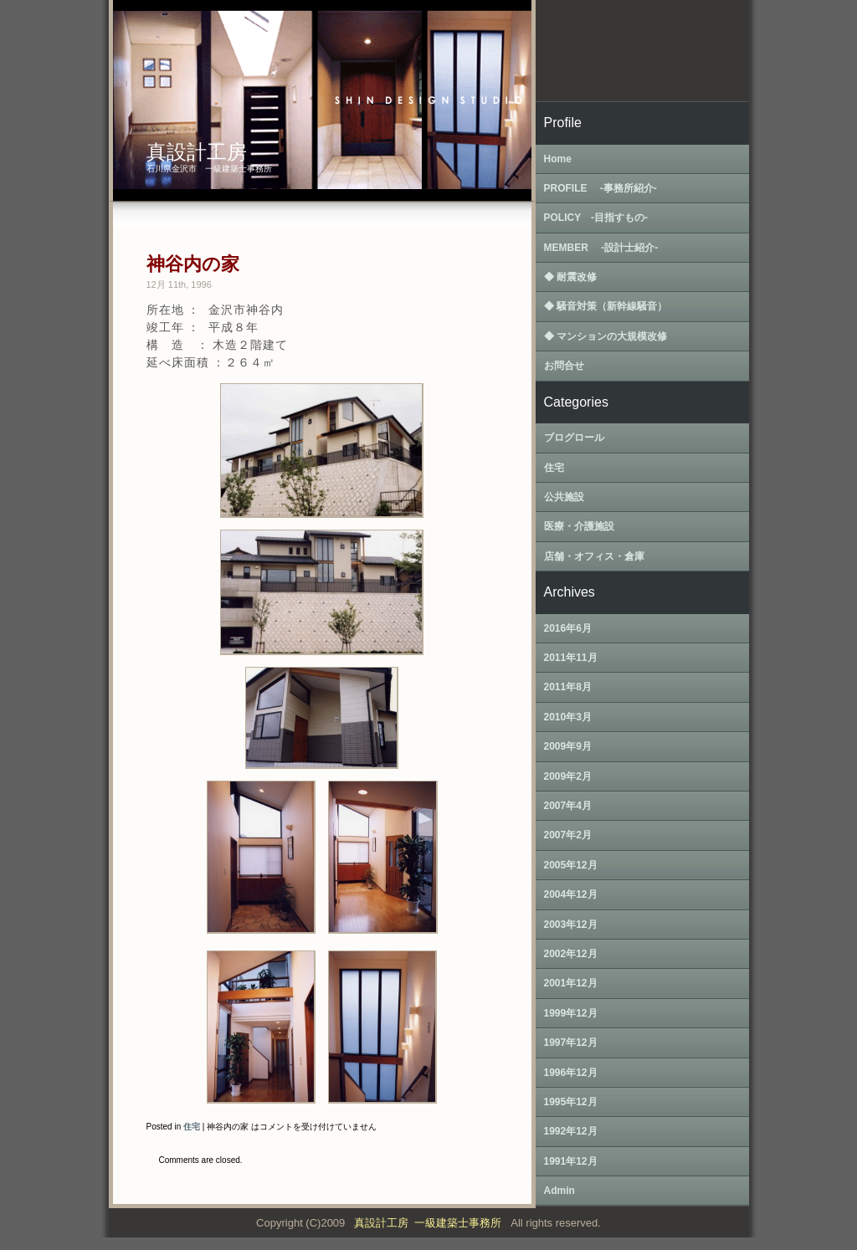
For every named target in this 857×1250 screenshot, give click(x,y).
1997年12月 (571, 1042)
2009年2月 (568, 776)
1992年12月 (571, 1131)
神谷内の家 (192, 264)
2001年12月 (571, 983)
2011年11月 (571, 657)
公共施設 (564, 497)
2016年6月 (568, 628)
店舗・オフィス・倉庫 (594, 556)
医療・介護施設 (579, 526)
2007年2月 (568, 835)
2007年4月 (568, 806)
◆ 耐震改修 (570, 277)
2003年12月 (571, 924)
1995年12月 (571, 1102)
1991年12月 (571, 1161)
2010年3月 (568, 717)
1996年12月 (571, 1072)
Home (558, 159)
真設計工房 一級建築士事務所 (430, 1223)
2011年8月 (568, 687)
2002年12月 (571, 954)
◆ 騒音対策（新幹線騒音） (605, 306)
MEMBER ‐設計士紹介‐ (601, 248)
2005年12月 (571, 865)
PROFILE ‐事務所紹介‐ (600, 188)
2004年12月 (571, 894)
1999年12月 (571, 1013)
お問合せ (564, 365)
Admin (559, 1190)
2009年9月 (568, 746)
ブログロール (574, 437)
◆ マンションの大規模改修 (605, 336)
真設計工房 (196, 152)
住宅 (191, 1126)
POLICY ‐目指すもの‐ (596, 217)
